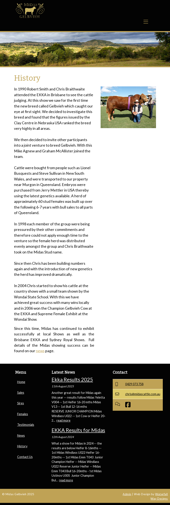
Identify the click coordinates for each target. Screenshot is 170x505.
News (21, 435)
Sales (20, 392)
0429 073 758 (134, 384)
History (22, 446)
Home (21, 382)
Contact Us (25, 457)
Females (22, 414)
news (40, 351)
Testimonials (25, 424)
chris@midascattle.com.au (142, 394)
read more (63, 420)
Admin (127, 494)
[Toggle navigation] (146, 23)
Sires (20, 403)
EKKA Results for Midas (78, 430)
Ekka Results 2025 (72, 379)
